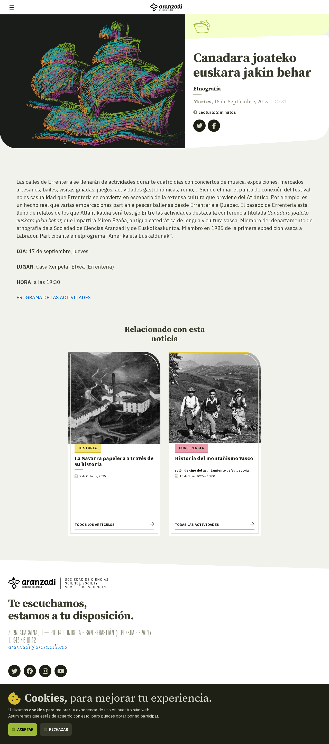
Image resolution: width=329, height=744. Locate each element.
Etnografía (207, 89)
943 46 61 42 (26, 640)
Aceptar (22, 729)
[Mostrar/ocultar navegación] (11, 7)
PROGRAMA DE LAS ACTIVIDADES (56, 297)
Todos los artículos (95, 525)
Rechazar (56, 729)
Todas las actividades (197, 525)
